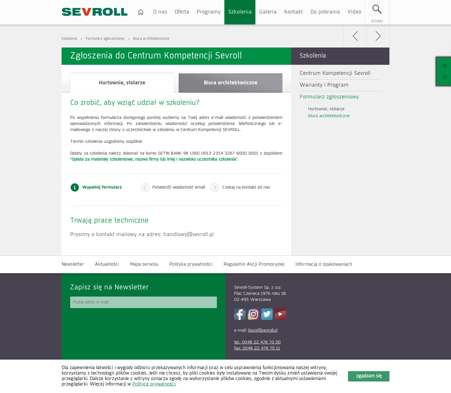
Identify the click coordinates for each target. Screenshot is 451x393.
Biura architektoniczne (151, 39)
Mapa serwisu (144, 264)
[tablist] (176, 160)
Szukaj (377, 21)
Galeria (268, 12)
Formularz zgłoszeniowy (105, 39)
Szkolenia (240, 12)
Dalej (377, 36)
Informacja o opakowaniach (323, 264)
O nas (160, 12)
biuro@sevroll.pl (263, 330)
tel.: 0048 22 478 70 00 (257, 342)
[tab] (122, 83)
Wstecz (354, 36)
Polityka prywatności (191, 264)
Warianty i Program (324, 85)
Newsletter (73, 264)
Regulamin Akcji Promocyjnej (253, 264)
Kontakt (293, 12)
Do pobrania (325, 12)
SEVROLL (95, 12)
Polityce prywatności (153, 384)
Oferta (182, 12)
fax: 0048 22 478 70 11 (257, 348)
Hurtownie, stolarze (326, 109)
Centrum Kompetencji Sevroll (335, 73)
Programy (209, 12)
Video (354, 12)
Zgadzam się (369, 376)
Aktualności (107, 264)
